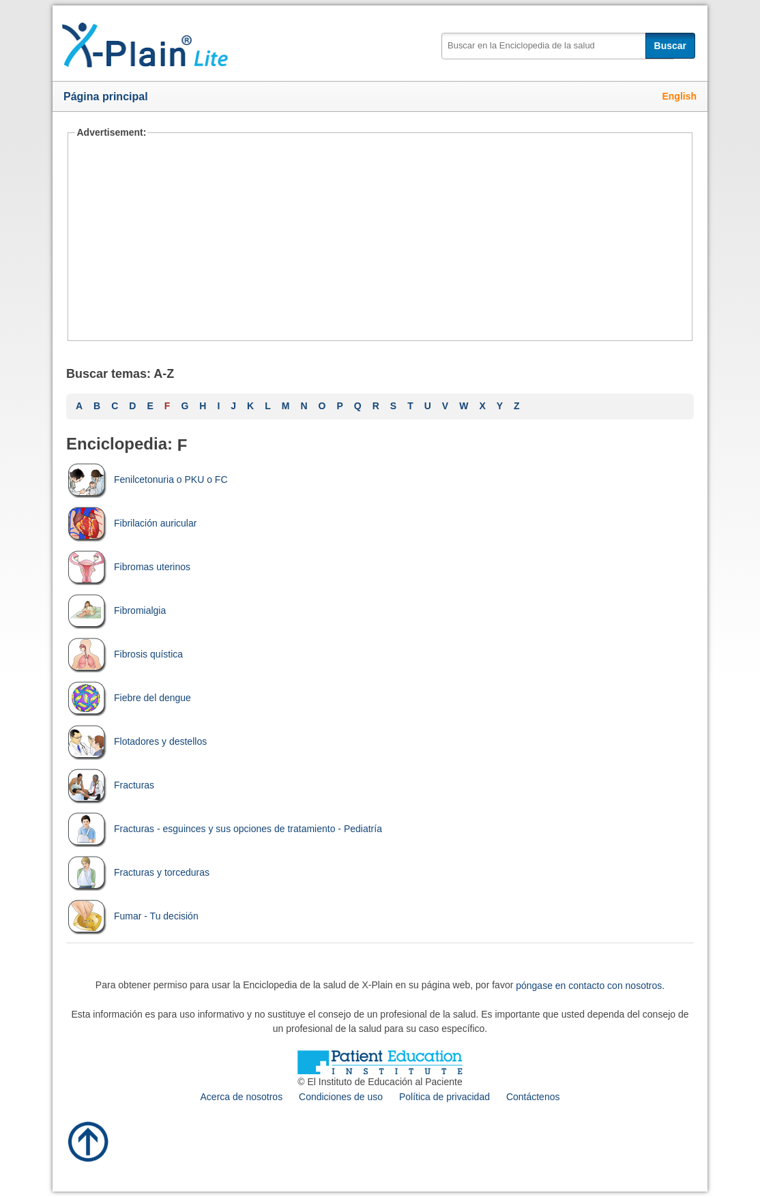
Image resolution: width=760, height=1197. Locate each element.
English (679, 96)
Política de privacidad (444, 1096)
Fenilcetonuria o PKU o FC (147, 479)
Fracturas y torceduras (137, 872)
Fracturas (110, 785)
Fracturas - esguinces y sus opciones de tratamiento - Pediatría (224, 828)
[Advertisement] (379, 238)
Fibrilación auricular (131, 523)
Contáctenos (533, 1096)
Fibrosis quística (124, 654)
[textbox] (557, 46)
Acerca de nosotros (242, 1096)
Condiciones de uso (341, 1096)
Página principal (105, 96)
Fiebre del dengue (128, 697)
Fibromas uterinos (128, 566)
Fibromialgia (116, 610)
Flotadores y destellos (136, 741)
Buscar (670, 45)
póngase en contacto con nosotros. (590, 985)
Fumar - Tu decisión (132, 916)
